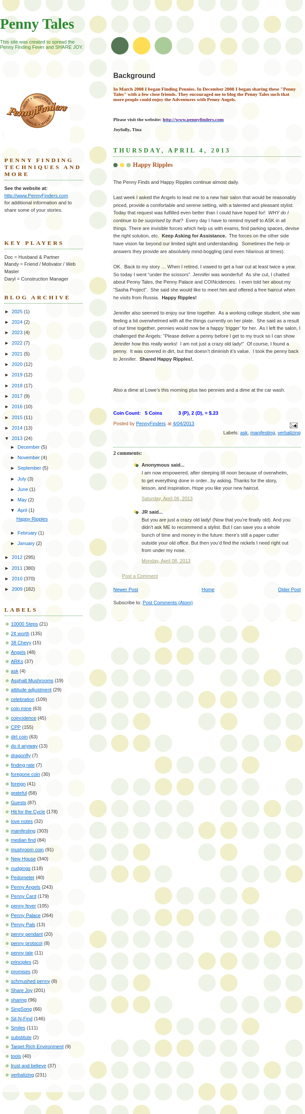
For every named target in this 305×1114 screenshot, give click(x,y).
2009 (18, 589)
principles (21, 962)
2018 (18, 385)
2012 (18, 557)
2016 (18, 406)
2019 (18, 374)
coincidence (23, 718)
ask (243, 432)
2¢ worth (20, 633)
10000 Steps (24, 623)
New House (23, 858)
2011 (18, 568)
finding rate (23, 765)
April (22, 510)
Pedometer (22, 877)
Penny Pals (23, 924)
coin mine (21, 708)
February (27, 532)
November (29, 457)
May (22, 499)
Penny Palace (26, 915)
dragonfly (20, 755)
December (29, 447)
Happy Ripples (32, 518)
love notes (22, 821)
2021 (18, 353)
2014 (18, 427)
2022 (18, 342)
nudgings (20, 868)
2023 (18, 332)
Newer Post (125, 589)
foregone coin (25, 774)
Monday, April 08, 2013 (166, 560)
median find (23, 840)
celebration (22, 699)
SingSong (21, 1009)
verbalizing (289, 432)
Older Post (289, 589)
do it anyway (24, 745)
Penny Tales (37, 24)
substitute (21, 1037)
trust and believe (28, 1065)
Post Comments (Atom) (168, 602)
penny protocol (26, 943)
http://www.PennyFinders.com (36, 195)
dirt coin (19, 736)
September (29, 468)
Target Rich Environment (37, 1046)
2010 (18, 578)
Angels (18, 652)
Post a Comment (140, 576)
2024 (18, 322)
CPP (16, 727)
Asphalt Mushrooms (32, 680)
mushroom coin (27, 849)
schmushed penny (30, 981)
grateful (19, 793)
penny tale (22, 952)
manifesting (263, 432)
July (22, 478)
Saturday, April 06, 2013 (167, 498)
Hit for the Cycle (28, 811)
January (26, 543)
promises (20, 971)
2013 (18, 438)
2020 (18, 364)
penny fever (23, 905)
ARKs (17, 661)
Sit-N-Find (22, 1018)
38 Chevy (21, 642)
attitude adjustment (31, 689)
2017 (18, 396)
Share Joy (22, 990)
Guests (18, 802)
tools (16, 1056)
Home (208, 589)
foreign (18, 783)
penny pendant (27, 934)
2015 (18, 417)
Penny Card (23, 896)
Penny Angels (26, 887)
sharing (19, 999)
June (23, 489)
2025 (18, 311)
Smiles (18, 1027)
